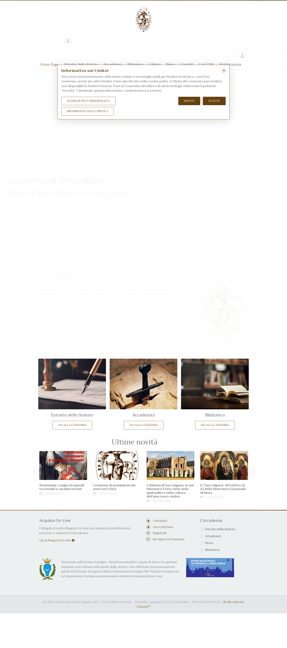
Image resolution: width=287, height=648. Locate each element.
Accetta (214, 101)
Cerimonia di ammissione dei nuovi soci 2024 (114, 487)
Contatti (186, 64)
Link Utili (206, 64)
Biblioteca (135, 64)
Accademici (113, 64)
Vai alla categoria (72, 425)
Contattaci (160, 520)
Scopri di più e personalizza (88, 101)
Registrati (160, 533)
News (170, 64)
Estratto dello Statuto (81, 64)
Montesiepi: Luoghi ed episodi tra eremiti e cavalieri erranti (61, 487)
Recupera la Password (168, 539)
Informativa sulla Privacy (87, 111)
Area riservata (163, 527)
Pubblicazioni (230, 64)
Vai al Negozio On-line (56, 540)
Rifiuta (189, 101)
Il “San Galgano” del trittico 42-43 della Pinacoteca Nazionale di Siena (223, 489)
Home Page (49, 64)
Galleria (155, 64)
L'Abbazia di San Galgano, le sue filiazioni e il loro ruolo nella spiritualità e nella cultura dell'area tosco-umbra (170, 491)
